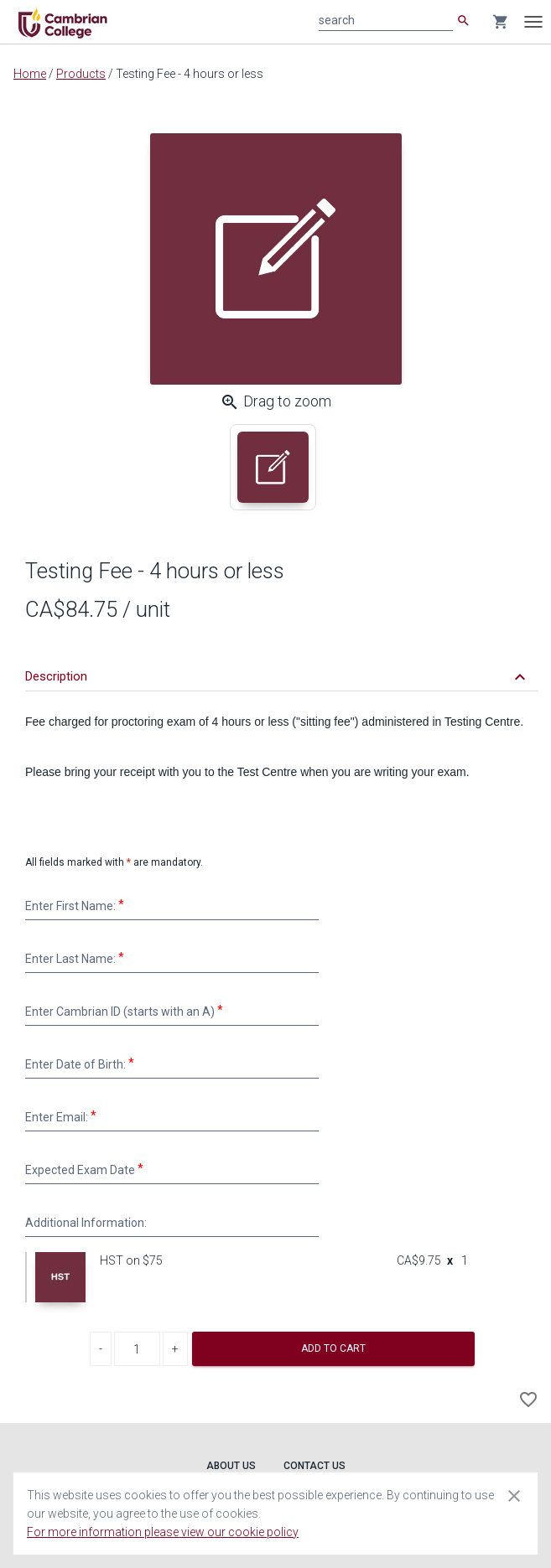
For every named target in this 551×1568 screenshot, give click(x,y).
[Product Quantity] (137, 1349)
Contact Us (314, 1466)
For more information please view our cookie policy (163, 1532)
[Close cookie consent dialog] (514, 1495)
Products (81, 73)
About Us (231, 1466)
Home (29, 73)
